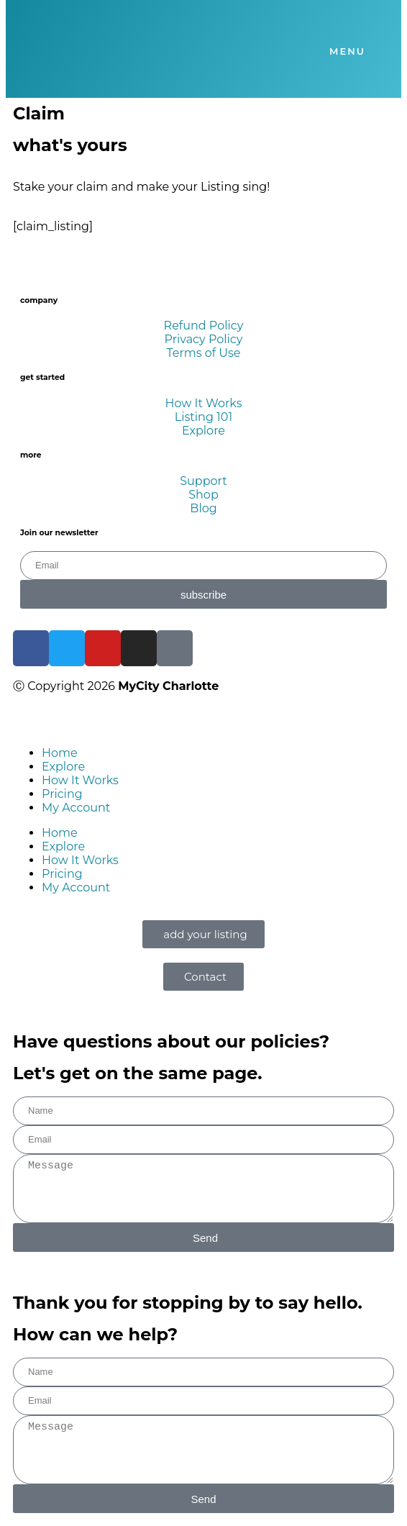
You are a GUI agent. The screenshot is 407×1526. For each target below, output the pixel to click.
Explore (63, 766)
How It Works (80, 780)
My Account (76, 807)
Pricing (62, 794)
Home (60, 753)
